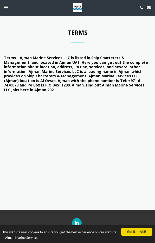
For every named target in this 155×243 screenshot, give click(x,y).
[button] (5, 7)
